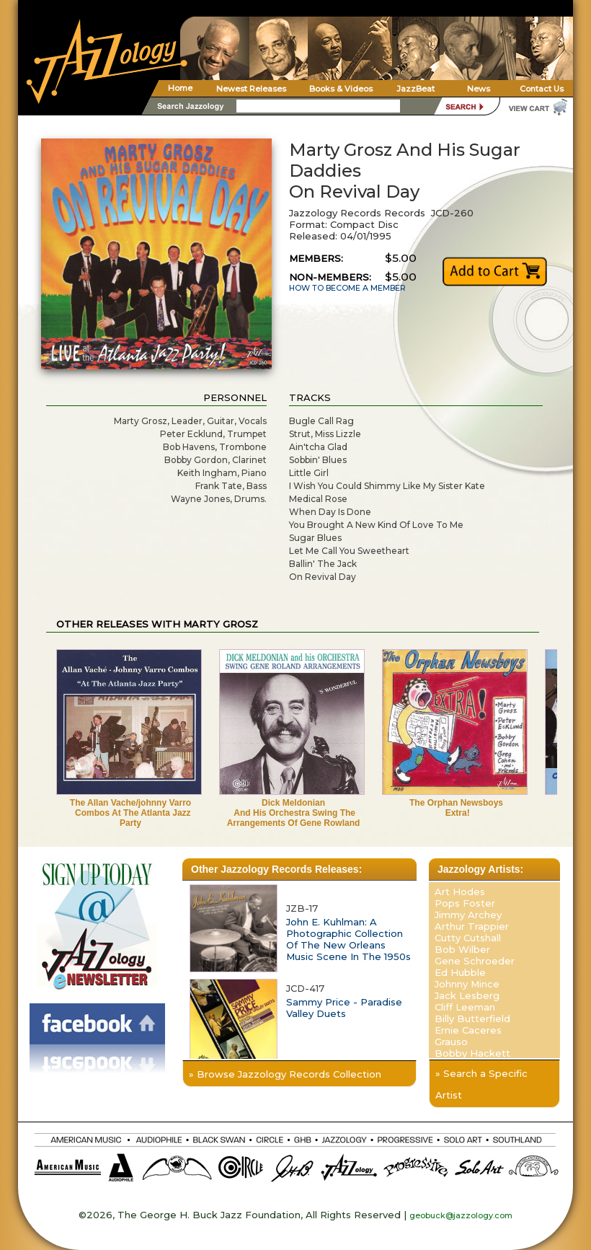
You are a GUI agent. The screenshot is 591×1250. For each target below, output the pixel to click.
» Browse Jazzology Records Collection (285, 1074)
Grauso (451, 1041)
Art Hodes (460, 891)
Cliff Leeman (465, 1007)
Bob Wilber (462, 949)
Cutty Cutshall (468, 937)
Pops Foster (465, 903)
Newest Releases (251, 89)
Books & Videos (341, 89)
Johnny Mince (467, 984)
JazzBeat (415, 89)
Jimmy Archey (468, 914)
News (478, 89)
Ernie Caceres (468, 1030)
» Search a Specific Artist (481, 1084)
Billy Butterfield (472, 1018)
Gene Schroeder (475, 961)
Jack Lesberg (467, 995)
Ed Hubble (460, 972)
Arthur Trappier (472, 926)
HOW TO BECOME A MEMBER (347, 288)
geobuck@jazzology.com (460, 1215)
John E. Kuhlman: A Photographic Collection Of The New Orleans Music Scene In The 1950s (348, 939)
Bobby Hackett (472, 1053)
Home (180, 88)
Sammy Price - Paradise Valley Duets (344, 1007)
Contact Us (542, 89)
